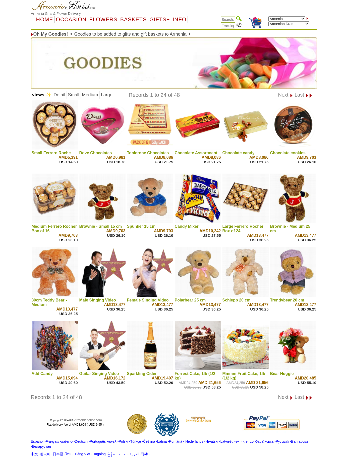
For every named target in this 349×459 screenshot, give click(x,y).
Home (44, 20)
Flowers (103, 20)
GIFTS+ (159, 20)
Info (179, 20)
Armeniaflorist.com (88, 420)
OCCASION (71, 20)
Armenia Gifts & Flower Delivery (56, 14)
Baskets (133, 20)
